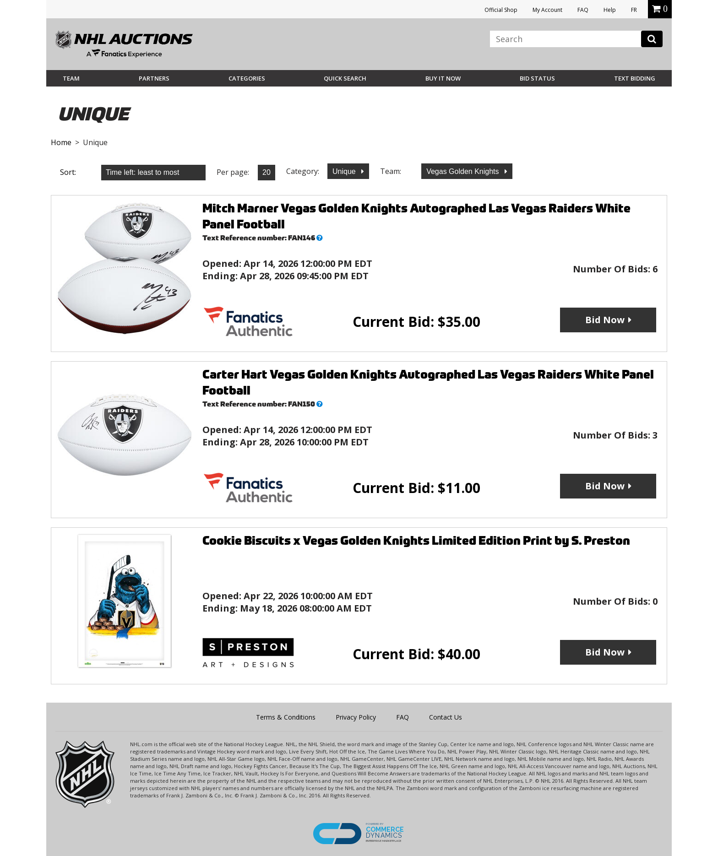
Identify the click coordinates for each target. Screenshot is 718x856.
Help (610, 10)
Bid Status (537, 78)
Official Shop (500, 10)
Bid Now (605, 320)
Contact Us (445, 717)
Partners (154, 78)
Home (61, 142)
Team (71, 78)
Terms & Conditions (285, 717)
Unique (345, 171)
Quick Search (345, 78)
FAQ (582, 10)
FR (634, 10)
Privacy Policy (356, 717)
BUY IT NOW (443, 78)
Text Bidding (634, 78)
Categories (246, 78)
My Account (547, 10)
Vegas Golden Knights (463, 171)
